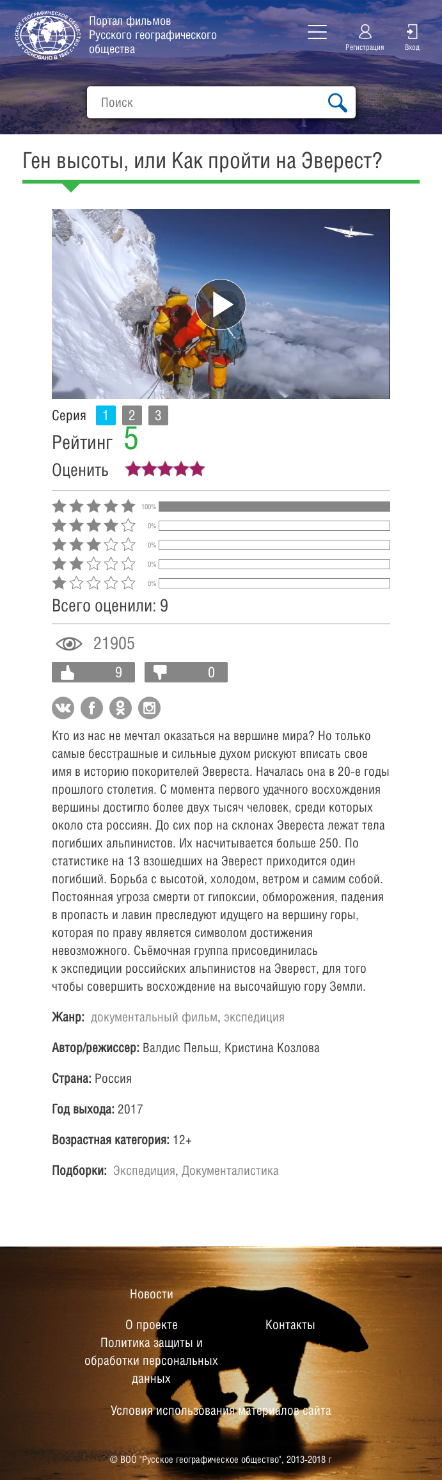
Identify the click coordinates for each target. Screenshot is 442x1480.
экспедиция (254, 1017)
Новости (151, 1294)
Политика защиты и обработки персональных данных (151, 1360)
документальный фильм (154, 1017)
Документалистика (230, 1170)
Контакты (290, 1324)
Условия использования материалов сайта (221, 1410)
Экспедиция (144, 1170)
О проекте (151, 1324)
